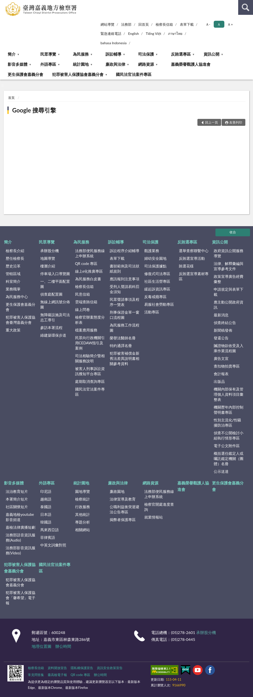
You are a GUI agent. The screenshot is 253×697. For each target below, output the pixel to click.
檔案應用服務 (86, 330)
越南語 (45, 499)
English (133, 33)
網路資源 (146, 64)
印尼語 (45, 491)
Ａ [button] (219, 24)
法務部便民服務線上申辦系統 (90, 253)
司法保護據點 (155, 266)
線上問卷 (82, 309)
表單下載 (187, 24)
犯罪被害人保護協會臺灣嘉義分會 (20, 320)
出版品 (219, 381)
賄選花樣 (186, 266)
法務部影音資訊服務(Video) (20, 550)
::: (4, 4)
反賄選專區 (181, 54)
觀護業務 (151, 250)
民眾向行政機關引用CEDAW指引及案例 (90, 342)
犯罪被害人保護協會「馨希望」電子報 (20, 597)
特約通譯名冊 (121, 345)
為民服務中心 (17, 296)
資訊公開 (211, 54)
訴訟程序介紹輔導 (124, 250)
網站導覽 (107, 24)
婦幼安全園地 (155, 258)
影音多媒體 (17, 64)
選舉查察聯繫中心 (194, 250)
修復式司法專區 (157, 273)
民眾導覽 (48, 54)
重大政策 (13, 330)
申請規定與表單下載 (228, 292)
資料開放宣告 (57, 668)
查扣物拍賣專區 (227, 366)
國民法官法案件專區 (133, 74)
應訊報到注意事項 (124, 279)
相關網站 (82, 529)
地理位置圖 (41, 646)
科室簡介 (13, 281)
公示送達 (221, 471)
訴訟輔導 (113, 54)
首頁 (11, 98)
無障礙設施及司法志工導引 (55, 317)
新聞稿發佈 (223, 330)
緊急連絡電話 (111, 33)
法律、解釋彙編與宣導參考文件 (228, 266)
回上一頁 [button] (211, 122)
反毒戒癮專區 (155, 296)
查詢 (245, 7)
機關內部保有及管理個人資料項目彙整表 (228, 394)
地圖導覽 (47, 258)
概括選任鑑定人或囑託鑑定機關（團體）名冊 (228, 458)
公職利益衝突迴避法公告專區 (124, 509)
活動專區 (151, 312)
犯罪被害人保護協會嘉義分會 (78, 74)
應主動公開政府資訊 (228, 304)
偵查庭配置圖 (51, 294)
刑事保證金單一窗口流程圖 (124, 315)
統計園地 (81, 64)
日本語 (45, 514)
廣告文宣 (221, 358)
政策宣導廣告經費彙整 (228, 279)
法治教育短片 (17, 491)
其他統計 (82, 514)
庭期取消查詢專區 (90, 381)
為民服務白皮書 (88, 279)
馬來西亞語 (49, 529)
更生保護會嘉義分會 (25, 74)
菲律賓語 (47, 537)
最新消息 (221, 315)
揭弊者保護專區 (123, 519)
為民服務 (81, 54)
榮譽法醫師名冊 (123, 338)
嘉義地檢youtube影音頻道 (20, 517)
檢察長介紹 (15, 250)
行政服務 (82, 506)
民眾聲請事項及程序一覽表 (124, 302)
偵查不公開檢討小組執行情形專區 (228, 435)
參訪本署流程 (51, 327)
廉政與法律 (115, 64)
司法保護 (146, 54)
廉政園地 (117, 491)
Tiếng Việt (153, 33)
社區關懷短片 (17, 506)
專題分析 (82, 522)
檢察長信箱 (164, 24)
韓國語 (45, 522)
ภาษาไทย (175, 33)
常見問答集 (36, 675)
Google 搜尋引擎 (34, 110)
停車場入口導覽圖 (55, 273)
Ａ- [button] (208, 24)
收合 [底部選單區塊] (233, 232)
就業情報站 (153, 517)
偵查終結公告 (225, 322)
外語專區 (48, 64)
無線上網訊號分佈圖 (55, 304)
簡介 (12, 54)
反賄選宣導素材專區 (194, 276)
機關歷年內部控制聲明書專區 (228, 409)
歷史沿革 (13, 266)
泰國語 (45, 506)
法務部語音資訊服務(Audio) (20, 537)
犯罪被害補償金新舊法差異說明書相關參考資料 (124, 358)
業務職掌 (13, 289)
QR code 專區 (86, 263)
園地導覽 (82, 491)
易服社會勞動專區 (159, 304)
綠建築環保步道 (53, 335)
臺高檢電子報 (57, 675)
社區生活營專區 (157, 281)
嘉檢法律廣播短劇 (20, 527)
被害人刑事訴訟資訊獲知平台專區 (90, 371)
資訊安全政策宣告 (110, 668)
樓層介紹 (47, 266)
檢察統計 (82, 499)
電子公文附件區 (227, 445)
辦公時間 (63, 646)
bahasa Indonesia (114, 43)
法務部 (126, 24)
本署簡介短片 (17, 499)
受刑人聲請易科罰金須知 (124, 289)
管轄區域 (13, 273)
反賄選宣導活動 (192, 258)
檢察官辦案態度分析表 (90, 320)
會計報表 (221, 373)
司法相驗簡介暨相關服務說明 (90, 358)
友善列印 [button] (235, 122)
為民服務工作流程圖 (124, 327)
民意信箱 (82, 294)
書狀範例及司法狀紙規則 (124, 268)
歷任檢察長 (15, 258)
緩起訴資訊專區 (157, 289)
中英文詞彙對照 (53, 545)
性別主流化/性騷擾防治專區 (227, 422)
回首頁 (143, 24)
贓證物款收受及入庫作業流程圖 (228, 348)
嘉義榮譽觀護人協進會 (191, 64)
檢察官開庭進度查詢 (159, 507)
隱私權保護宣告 (82, 668)
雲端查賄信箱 (86, 302)
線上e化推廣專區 (89, 271)
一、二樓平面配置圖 (55, 284)
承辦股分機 (49, 250)
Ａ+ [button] (230, 24)
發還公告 (221, 338)
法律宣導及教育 (123, 499)
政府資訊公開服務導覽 (228, 253)
